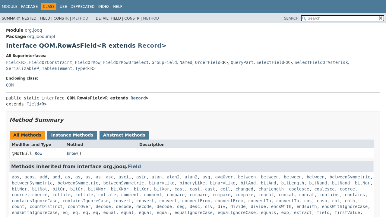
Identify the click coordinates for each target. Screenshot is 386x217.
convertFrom (196, 200)
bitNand (318, 183)
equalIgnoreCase (194, 212)
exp (285, 212)
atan (157, 177)
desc (195, 206)
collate (61, 194)
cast (180, 189)
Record (150, 45)
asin (141, 177)
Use (63, 7)
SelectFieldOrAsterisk (321, 62)
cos (308, 200)
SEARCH (291, 18)
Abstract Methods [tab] (124, 135)
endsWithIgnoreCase (345, 206)
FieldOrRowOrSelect (126, 62)
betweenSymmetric (350, 177)
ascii (125, 177)
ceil (225, 189)
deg (181, 206)
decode (103, 206)
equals (268, 212)
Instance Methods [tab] (72, 135)
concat (266, 194)
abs (15, 177)
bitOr (58, 189)
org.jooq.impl (41, 36)
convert (122, 200)
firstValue (347, 212)
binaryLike (161, 183)
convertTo (259, 200)
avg (206, 177)
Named (186, 62)
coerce (347, 189)
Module (9, 7)
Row (38, 153)
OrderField (207, 62)
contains (329, 194)
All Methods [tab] (27, 135)
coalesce (299, 189)
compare (176, 194)
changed (244, 189)
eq (65, 212)
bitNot (39, 189)
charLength (271, 189)
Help (117, 7)
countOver (79, 206)
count (18, 206)
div (209, 206)
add (43, 177)
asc (109, 177)
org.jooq (33, 30)
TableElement (57, 68)
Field (12, 62)
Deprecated (83, 7)
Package (29, 7)
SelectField (270, 62)
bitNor (362, 183)
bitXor (141, 189)
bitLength (292, 183)
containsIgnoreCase (35, 200)
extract (303, 212)
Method (80, 18)
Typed (81, 68)
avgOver (224, 177)
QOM (10, 85)
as (67, 177)
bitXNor (97, 189)
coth (350, 200)
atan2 (173, 177)
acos (29, 177)
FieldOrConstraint (50, 62)
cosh (322, 200)
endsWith (281, 206)
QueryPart (242, 62)
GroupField (164, 62)
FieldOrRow (87, 62)
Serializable (21, 68)
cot (336, 200)
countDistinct (46, 206)
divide (238, 206)
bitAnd (248, 183)
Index (104, 7)
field (323, 212)
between (247, 177)
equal (109, 212)
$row (71, 153)
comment (130, 194)
